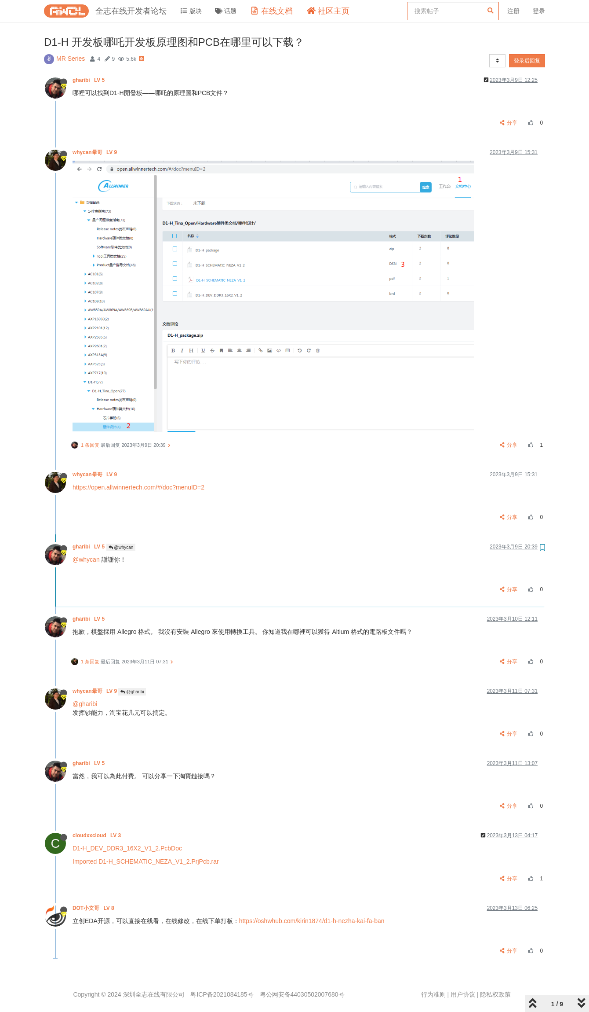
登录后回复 (527, 61)
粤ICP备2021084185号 (221, 994)
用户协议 (463, 994)
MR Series (70, 58)
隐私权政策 (495, 994)
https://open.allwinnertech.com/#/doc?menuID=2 (138, 487)
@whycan (121, 547)
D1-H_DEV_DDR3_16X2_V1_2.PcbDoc (127, 848)
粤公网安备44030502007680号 (302, 994)
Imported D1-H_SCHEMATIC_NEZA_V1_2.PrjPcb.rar (146, 861)
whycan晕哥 (95, 152)
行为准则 (433, 994)
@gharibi (132, 691)
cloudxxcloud (98, 835)
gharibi (89, 80)
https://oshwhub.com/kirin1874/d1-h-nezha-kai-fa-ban (312, 920)
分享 (509, 123)
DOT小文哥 (94, 908)
